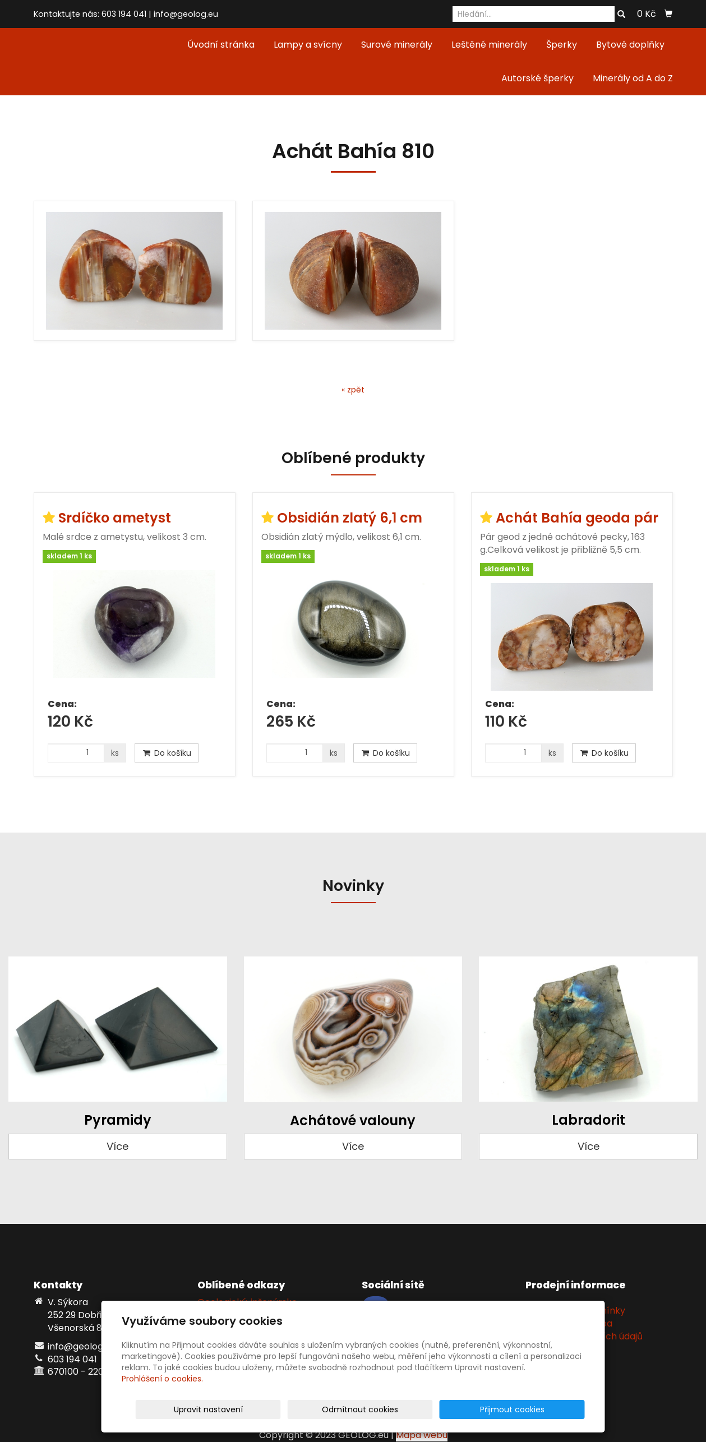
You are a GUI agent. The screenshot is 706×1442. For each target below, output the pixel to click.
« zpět (353, 389)
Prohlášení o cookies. (162, 1378)
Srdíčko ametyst (114, 518)
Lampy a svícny (308, 44)
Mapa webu (421, 1435)
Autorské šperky (537, 78)
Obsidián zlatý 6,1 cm (349, 518)
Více (117, 1146)
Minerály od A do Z (633, 78)
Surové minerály (396, 44)
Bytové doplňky (630, 44)
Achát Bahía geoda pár (577, 518)
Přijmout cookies (542, 1409)
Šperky (561, 44)
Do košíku (166, 753)
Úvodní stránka (221, 44)
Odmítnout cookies (452, 1409)
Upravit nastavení (356, 1409)
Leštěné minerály (489, 44)
